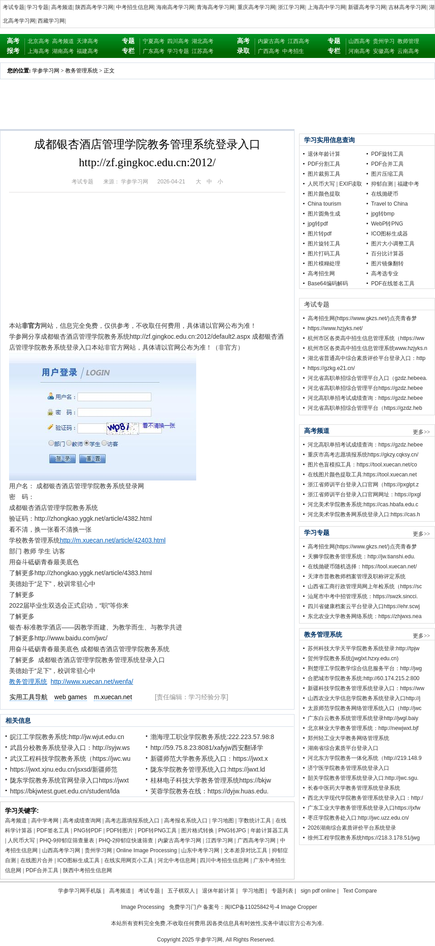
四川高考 (178, 41)
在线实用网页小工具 (128, 860)
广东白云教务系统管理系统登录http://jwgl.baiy (363, 718)
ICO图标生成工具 (79, 860)
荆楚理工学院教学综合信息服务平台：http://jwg (365, 668)
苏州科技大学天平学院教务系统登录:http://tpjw (364, 648)
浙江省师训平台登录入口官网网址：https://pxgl (364, 494)
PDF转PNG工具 (157, 830)
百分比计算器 (387, 253)
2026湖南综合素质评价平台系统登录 (352, 828)
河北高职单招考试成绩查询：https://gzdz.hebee (365, 398)
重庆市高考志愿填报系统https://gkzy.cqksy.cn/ (363, 454)
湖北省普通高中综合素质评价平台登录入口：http (366, 358)
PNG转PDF (88, 830)
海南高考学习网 (175, 7)
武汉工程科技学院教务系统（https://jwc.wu (70, 758)
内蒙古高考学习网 (179, 840)
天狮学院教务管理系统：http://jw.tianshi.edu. (361, 556)
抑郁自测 (382, 184)
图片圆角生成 (324, 214)
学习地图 (223, 820)
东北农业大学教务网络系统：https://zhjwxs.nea (364, 616)
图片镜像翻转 (387, 263)
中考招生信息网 (135, 7)
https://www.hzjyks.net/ (335, 328)
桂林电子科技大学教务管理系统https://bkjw (210, 780)
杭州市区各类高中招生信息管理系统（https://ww (366, 338)
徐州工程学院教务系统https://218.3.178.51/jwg (364, 838)
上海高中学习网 (327, 7)
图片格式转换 (197, 830)
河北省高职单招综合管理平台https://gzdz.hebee (365, 388)
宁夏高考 (153, 41)
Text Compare (360, 891)
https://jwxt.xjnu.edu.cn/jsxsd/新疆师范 (63, 769)
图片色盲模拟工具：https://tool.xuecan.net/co (362, 464)
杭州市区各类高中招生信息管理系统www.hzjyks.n (367, 348)
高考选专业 (384, 273)
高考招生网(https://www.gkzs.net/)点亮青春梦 (362, 318)
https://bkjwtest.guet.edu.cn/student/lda (65, 791)
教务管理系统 (81, 70)
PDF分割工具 (324, 164)
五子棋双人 (181, 891)
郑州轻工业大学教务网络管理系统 (348, 738)
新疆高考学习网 (367, 7)
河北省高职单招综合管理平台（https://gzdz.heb (365, 408)
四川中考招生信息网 (224, 860)
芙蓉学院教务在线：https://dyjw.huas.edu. (209, 791)
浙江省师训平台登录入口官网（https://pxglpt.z (363, 484)
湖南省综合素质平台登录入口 (343, 748)
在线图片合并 (36, 860)
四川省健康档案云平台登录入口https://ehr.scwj (364, 606)
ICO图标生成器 (389, 233)
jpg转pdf (318, 224)
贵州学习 (384, 41)
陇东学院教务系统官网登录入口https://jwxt (69, 780)
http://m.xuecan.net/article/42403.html (112, 540)
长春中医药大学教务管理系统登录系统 (354, 788)
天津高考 (87, 41)
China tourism (324, 204)
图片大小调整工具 (393, 243)
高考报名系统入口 (186, 820)
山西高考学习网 (61, 850)
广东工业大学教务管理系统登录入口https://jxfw (364, 808)
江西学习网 (219, 840)
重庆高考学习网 (256, 7)
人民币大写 (21, 840)
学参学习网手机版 (80, 891)
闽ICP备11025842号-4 (252, 907)
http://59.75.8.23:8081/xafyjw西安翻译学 (206, 747)
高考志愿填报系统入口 (132, 820)
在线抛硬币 (384, 194)
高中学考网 (44, 820)
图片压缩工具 (387, 174)
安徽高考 (384, 51)
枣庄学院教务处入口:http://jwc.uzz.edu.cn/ (358, 818)
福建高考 (87, 51)
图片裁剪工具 (324, 174)
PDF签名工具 (53, 830)
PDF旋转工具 (387, 154)
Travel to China (389, 204)
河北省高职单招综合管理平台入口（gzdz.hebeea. (367, 378)
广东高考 (153, 51)
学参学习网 (45, 70)
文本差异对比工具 (245, 850)
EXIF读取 (350, 184)
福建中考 (408, 184)
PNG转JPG (232, 830)
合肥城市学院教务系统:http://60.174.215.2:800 (364, 678)
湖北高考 (202, 41)
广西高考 (269, 51)
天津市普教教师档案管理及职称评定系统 (357, 576)
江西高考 (298, 41)
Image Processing (142, 907)
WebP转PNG (387, 224)
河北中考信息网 (177, 860)
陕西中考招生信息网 (87, 870)
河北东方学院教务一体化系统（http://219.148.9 (364, 758)
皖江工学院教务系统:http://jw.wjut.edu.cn (67, 736)
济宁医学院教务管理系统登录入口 (348, 768)
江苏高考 (202, 51)
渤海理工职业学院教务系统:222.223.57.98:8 (212, 736)
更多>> (421, 432)
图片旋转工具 (324, 243)
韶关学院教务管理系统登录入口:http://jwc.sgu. (363, 778)
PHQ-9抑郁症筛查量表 (66, 840)
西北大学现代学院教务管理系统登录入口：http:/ (365, 798)
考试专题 (13, 7)
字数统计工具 (254, 820)
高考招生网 (321, 273)
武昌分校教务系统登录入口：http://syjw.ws (70, 747)
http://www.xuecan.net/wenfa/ (92, 681)
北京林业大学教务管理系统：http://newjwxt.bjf (363, 728)
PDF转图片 (119, 830)
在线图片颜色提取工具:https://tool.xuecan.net (362, 474)
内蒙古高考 (271, 41)
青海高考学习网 (216, 7)
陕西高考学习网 (94, 7)
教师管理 (408, 41)
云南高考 (408, 51)
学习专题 (37, 7)
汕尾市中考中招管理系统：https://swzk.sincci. (363, 596)
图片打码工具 (324, 253)
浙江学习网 (291, 7)
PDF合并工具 (42, 870)
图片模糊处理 (324, 263)
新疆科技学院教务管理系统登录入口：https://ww (366, 688)
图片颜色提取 (324, 194)
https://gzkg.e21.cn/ (331, 368)
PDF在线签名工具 (393, 283)
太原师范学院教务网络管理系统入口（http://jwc (364, 708)
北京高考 (38, 41)
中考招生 (293, 51)
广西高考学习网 (256, 840)
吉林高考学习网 (407, 7)
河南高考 (359, 51)
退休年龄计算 (324, 154)
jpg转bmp (382, 214)
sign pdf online (317, 891)
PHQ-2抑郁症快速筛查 (126, 840)
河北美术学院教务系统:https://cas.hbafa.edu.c (363, 504)
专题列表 (282, 891)
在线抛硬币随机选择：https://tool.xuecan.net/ (362, 566)
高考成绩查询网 (82, 820)
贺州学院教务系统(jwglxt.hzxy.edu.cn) (353, 658)
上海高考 (38, 51)
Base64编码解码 (328, 283)
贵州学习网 (98, 850)
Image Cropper (299, 907)
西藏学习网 (51, 21)
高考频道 (62, 7)
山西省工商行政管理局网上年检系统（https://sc (365, 586)
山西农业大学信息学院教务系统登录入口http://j (364, 698)
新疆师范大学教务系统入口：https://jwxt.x (209, 758)
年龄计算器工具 (270, 830)
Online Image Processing (146, 850)
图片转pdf (320, 233)
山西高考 (359, 41)
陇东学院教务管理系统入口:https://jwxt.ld (207, 769)
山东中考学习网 (200, 850)
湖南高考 (63, 51)
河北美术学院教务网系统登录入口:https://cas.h (364, 514)
